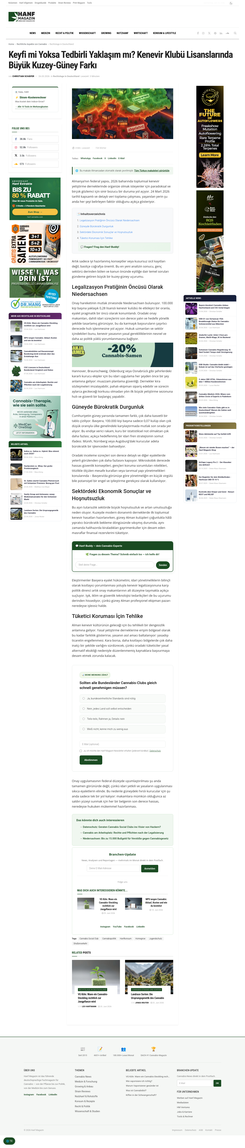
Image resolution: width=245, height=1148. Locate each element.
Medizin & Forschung (86, 1085)
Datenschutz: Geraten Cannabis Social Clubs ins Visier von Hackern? (122, 830)
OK (217, 1087)
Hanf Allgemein (26, 3)
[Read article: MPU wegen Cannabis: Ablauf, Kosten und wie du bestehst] (133, 908)
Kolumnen (13, 3)
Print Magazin (79, 3)
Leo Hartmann (89, 1010)
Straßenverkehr (80, 947)
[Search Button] (235, 33)
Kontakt (208, 1134)
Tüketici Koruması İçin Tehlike (96, 238)
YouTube (117, 930)
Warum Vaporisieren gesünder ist (142, 1090)
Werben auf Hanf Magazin (189, 1102)
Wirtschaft (141, 33)
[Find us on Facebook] (198, 33)
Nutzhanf (122, 33)
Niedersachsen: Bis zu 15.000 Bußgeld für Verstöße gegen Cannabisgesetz (125, 842)
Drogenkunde (40, 3)
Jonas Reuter (142, 1007)
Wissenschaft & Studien (87, 1115)
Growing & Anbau (84, 1090)
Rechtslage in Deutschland (62, 44)
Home (11, 44)
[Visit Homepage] (28, 16)
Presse (218, 1134)
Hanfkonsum (126, 942)
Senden (162, 565)
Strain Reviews (64, 3)
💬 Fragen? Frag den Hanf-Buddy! (99, 246)
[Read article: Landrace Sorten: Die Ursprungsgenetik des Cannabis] (149, 981)
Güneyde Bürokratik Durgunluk (96, 226)
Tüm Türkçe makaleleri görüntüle (151, 170)
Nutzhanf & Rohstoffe (86, 1100)
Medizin (45, 33)
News (33, 33)
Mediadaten (183, 1106)
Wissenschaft (87, 33)
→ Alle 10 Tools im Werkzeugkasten (31, 107)
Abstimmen (91, 763)
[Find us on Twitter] (209, 33)
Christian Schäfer (23, 76)
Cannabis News (83, 1080)
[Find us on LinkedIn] (221, 33)
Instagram (105, 930)
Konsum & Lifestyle (164, 33)
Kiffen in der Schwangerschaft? (141, 1099)
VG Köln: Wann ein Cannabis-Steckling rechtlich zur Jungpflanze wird (93, 1002)
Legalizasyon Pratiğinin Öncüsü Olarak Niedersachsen (110, 220)
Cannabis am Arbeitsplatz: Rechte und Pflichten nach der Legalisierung (123, 836)
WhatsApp (85, 158)
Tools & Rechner (185, 1120)
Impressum (177, 1134)
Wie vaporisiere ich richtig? (139, 1085)
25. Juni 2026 (108, 917)
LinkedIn (112, 158)
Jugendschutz (155, 942)
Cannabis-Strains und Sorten (146, 993)
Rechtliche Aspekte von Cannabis (32, 44)
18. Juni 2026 (156, 914)
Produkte (52, 3)
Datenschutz (155, 755)
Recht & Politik (65, 33)
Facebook (97, 158)
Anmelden (149, 872)
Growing (106, 33)
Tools (89, 3)
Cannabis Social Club (89, 942)
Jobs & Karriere (184, 1116)
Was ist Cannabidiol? (136, 1094)
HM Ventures (183, 1111)
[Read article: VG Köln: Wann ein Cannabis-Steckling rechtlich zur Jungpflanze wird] (85, 908)
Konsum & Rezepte (85, 1105)
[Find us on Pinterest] (215, 33)
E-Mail (121, 158)
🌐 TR (9, 1141)
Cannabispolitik (109, 942)
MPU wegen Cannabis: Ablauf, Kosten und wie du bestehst (156, 906)
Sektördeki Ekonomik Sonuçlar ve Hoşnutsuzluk (106, 232)
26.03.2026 (44, 76)
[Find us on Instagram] (203, 33)
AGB (201, 1134)
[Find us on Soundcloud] (227, 33)
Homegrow (140, 942)
